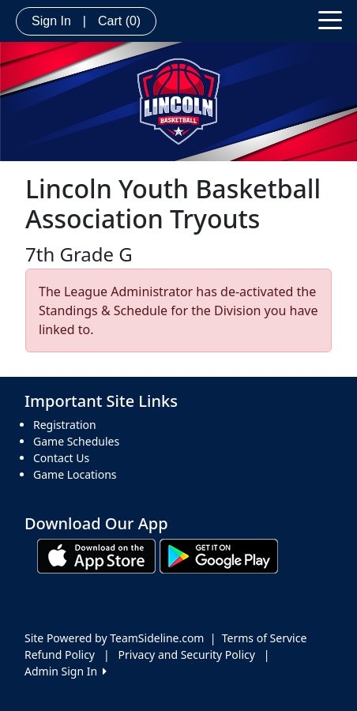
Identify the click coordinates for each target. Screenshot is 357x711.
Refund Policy (59, 654)
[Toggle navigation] (330, 19)
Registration (64, 424)
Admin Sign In (65, 671)
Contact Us (61, 457)
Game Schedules (76, 441)
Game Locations (75, 474)
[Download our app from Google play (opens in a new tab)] (219, 554)
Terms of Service (264, 637)
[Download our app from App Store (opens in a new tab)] (96, 554)
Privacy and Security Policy (186, 654)
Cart (119, 21)
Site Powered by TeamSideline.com (114, 637)
